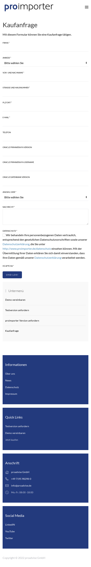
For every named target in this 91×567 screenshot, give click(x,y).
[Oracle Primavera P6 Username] (45, 167)
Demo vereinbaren (15, 299)
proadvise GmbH (17, 472)
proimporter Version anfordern (22, 320)
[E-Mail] (45, 122)
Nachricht (9, 207)
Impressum (11, 393)
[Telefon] (45, 137)
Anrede (7, 58)
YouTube (10, 531)
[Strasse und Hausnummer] (45, 93)
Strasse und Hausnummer (16, 87)
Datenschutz (10, 231)
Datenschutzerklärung (16, 244)
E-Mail (6, 117)
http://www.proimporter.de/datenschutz (27, 248)
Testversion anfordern (17, 310)
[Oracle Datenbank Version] (45, 182)
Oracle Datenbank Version (16, 177)
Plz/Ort (7, 102)
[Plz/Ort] (45, 107)
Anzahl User (9, 192)
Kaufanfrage (12, 330)
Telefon (7, 132)
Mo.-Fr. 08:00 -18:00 (19, 492)
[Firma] (45, 48)
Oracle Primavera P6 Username (18, 162)
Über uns (10, 373)
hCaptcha (8, 266)
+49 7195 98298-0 (18, 479)
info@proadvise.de (21, 485)
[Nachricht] (45, 217)
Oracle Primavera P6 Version (17, 147)
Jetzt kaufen (11, 439)
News (8, 380)
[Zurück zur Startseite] (29, 7)
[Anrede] (45, 63)
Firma (6, 43)
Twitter (9, 538)
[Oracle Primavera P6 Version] (45, 152)
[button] (86, 7)
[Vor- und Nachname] (45, 78)
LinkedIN (10, 524)
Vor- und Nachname (13, 72)
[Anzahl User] (45, 197)
